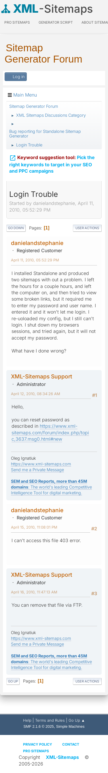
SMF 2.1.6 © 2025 (39, 726)
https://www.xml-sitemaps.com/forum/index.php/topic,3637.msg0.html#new (50, 432)
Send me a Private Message (37, 469)
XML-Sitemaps (62, 757)
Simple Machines (70, 726)
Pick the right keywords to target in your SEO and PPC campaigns (52, 163)
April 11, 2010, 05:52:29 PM (35, 260)
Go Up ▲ (77, 720)
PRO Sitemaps (17, 22)
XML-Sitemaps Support (41, 376)
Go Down (16, 228)
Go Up (13, 681)
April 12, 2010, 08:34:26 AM (35, 393)
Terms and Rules (50, 720)
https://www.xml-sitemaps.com (41, 463)
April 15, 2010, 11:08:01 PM (34, 527)
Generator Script (56, 22)
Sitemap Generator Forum (43, 53)
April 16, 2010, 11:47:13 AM (34, 592)
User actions (87, 228)
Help (27, 720)
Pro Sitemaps (36, 751)
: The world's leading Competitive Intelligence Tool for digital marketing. (51, 487)
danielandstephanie (37, 243)
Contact (70, 744)
